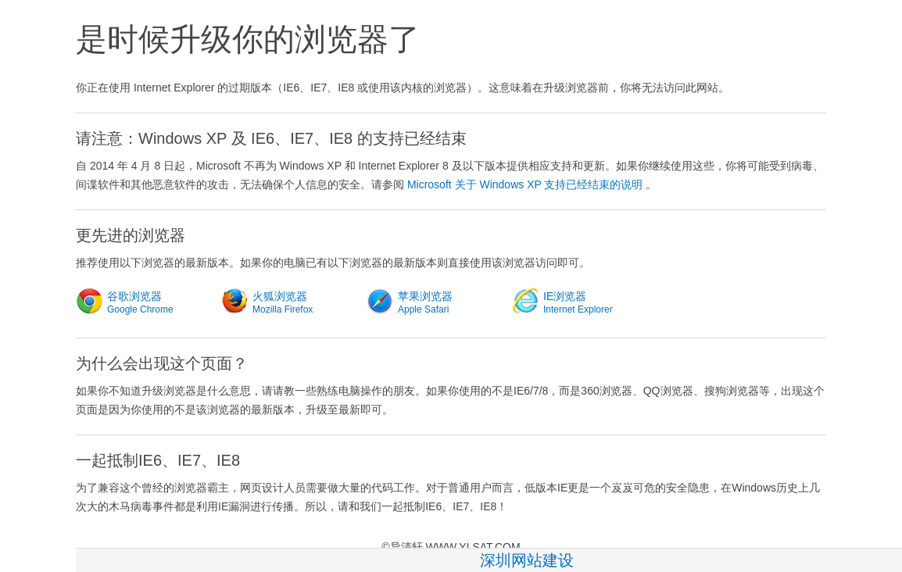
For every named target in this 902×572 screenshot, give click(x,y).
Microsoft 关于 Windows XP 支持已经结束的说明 (525, 184)
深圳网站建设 (527, 560)
